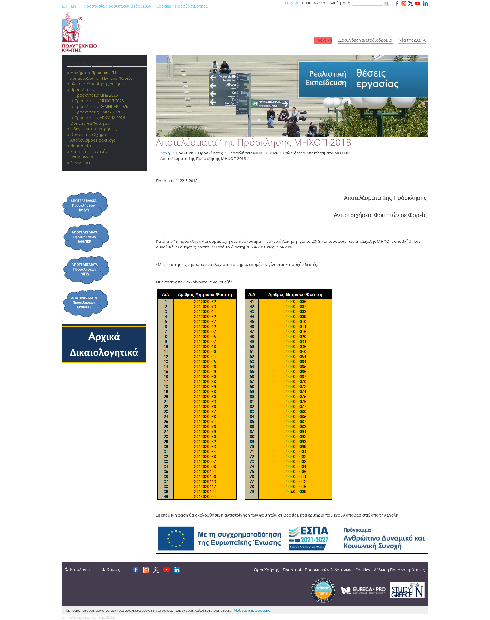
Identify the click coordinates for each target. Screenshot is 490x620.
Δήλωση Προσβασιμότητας (399, 569)
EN (73, 6)
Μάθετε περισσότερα (251, 610)
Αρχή (165, 153)
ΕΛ (64, 6)
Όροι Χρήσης (266, 569)
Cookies (163, 6)
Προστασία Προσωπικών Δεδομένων (118, 6)
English (291, 3)
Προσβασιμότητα (191, 6)
